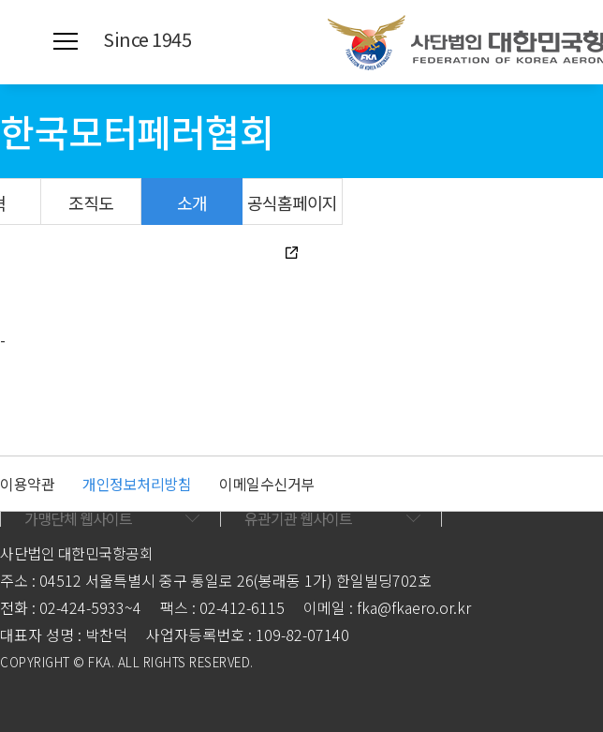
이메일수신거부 (267, 483)
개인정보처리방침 (136, 483)
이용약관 (27, 483)
